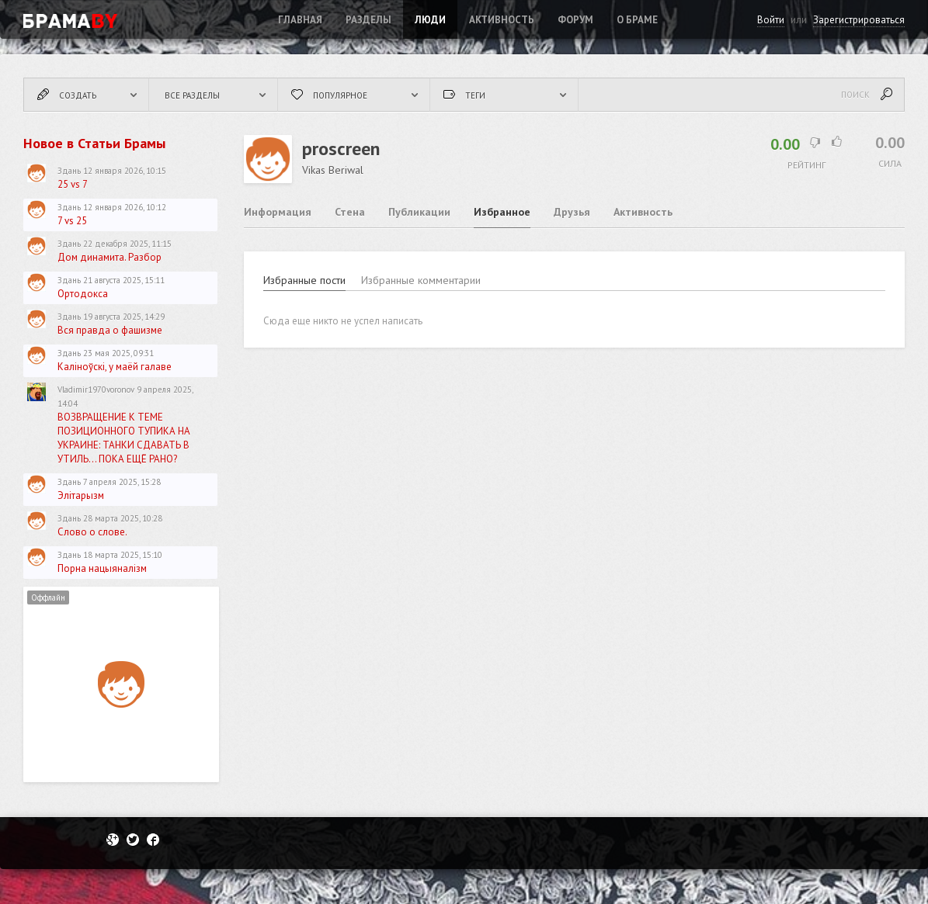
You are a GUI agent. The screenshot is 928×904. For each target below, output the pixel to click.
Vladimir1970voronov (95, 389)
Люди (430, 19)
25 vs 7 (72, 184)
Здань (69, 170)
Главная (300, 19)
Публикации (419, 212)
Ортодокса (82, 293)
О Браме (637, 19)
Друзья (572, 212)
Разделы (368, 19)
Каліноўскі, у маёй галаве (114, 366)
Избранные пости (304, 280)
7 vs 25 (72, 220)
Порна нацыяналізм (102, 568)
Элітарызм (80, 495)
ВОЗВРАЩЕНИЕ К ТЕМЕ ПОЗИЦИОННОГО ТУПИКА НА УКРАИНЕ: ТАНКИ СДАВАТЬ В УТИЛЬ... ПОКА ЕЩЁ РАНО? (123, 438)
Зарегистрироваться (859, 19)
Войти (770, 19)
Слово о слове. (92, 532)
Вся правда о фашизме (109, 330)
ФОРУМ (575, 19)
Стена (350, 212)
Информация (277, 212)
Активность (501, 19)
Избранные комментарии (421, 280)
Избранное (502, 212)
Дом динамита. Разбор (109, 257)
